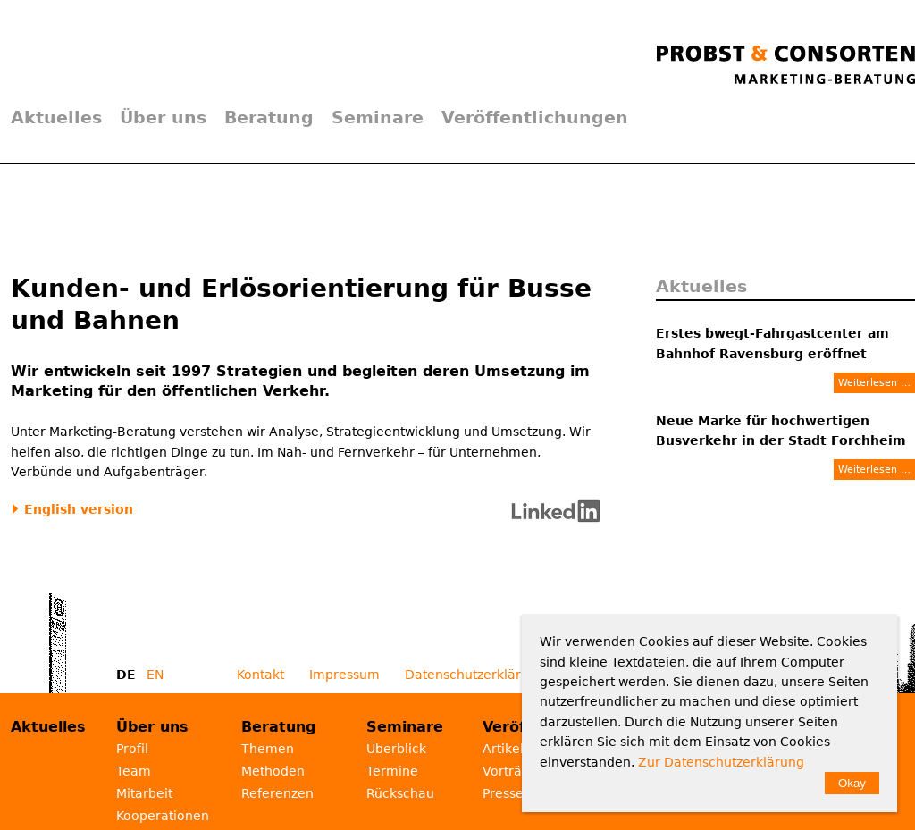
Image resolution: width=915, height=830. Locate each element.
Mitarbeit (144, 793)
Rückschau (400, 793)
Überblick (396, 749)
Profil (132, 749)
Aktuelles (56, 117)
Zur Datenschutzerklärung (721, 762)
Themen (267, 749)
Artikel (503, 749)
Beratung (269, 117)
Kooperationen (162, 816)
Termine (392, 771)
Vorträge (510, 771)
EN (155, 674)
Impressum (344, 674)
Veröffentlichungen (534, 117)
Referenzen (277, 793)
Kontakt (260, 674)
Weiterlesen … (874, 382)
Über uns (163, 117)
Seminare (378, 117)
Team (133, 771)
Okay (852, 783)
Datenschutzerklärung (475, 674)
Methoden (273, 771)
